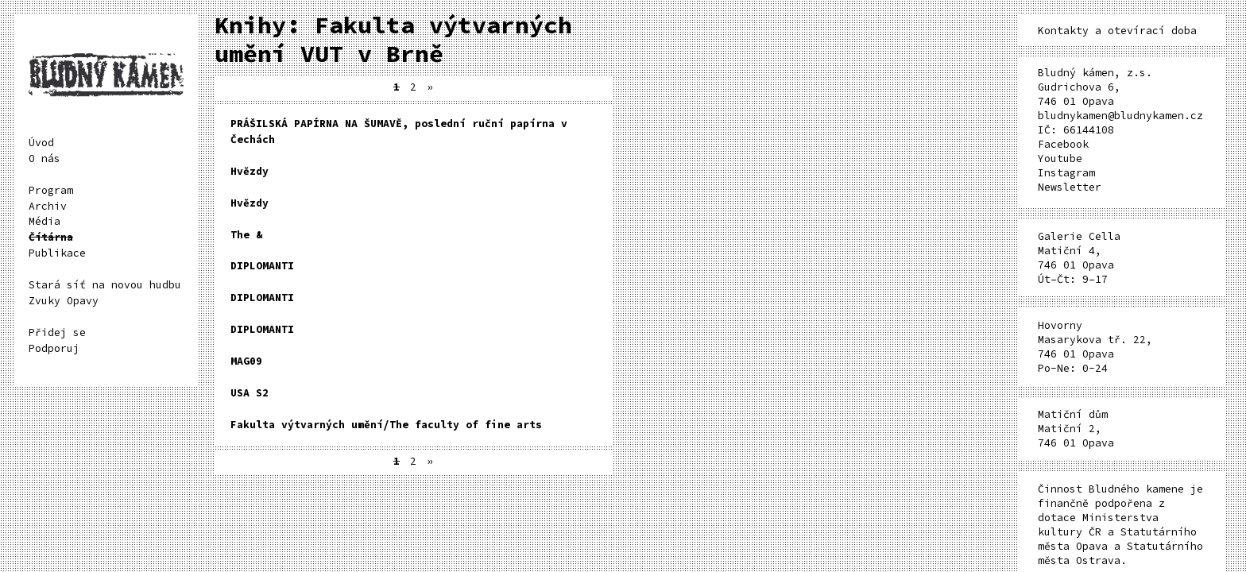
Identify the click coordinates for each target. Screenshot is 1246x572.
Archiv (48, 206)
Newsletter (1069, 187)
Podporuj (54, 348)
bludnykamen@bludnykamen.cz (1120, 115)
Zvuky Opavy (64, 300)
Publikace (57, 253)
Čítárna (51, 237)
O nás (44, 158)
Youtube (1060, 158)
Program (51, 190)
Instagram (1066, 173)
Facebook (1063, 144)
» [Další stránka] (430, 87)
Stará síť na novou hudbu (105, 285)
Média (44, 221)
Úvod (41, 142)
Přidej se (57, 332)
